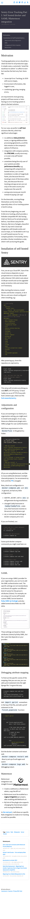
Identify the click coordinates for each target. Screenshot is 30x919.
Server (22, 831)
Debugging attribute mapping (12, 45)
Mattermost (8, 47)
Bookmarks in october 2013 (10, 859)
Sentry (8, 831)
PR (12, 481)
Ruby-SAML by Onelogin (9, 601)
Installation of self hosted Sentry (13, 38)
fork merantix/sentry (8, 398)
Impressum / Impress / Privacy (9, 890)
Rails (12, 831)
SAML (6, 43)
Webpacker (17, 831)
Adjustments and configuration (13, 40)
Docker (5, 833)
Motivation (6, 35)
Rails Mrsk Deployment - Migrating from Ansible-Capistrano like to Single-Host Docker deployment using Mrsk (15, 867)
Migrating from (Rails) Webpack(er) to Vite (14, 873)
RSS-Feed (19, 890)
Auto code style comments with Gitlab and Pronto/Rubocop (14, 845)
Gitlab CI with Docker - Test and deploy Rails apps (14, 852)
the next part (7, 811)
